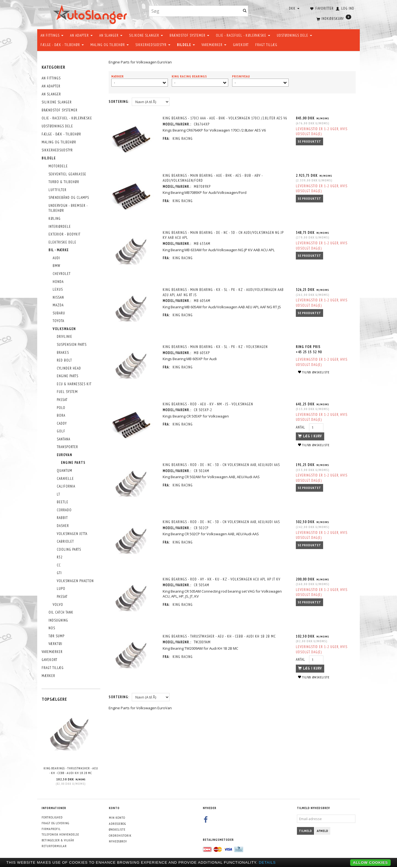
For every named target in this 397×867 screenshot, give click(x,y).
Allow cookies (370, 862)
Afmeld (322, 831)
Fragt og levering (55, 823)
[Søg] (245, 11)
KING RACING (183, 143)
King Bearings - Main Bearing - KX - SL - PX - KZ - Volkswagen (216, 344)
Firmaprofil (51, 829)
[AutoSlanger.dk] (91, 13)
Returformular (54, 846)
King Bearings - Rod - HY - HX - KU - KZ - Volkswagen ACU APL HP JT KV (222, 575)
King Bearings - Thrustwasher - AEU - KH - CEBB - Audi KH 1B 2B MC (71, 770)
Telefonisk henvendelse (60, 834)
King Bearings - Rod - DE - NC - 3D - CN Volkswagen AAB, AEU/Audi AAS (222, 462)
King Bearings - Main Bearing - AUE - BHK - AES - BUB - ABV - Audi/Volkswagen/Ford (213, 178)
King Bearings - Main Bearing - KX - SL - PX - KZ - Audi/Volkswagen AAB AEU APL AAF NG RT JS (224, 291)
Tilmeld (305, 831)
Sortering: (119, 101)
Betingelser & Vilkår (58, 840)
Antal (300, 424)
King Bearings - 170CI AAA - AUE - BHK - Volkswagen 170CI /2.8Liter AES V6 (223, 121)
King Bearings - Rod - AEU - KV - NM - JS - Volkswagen (208, 401)
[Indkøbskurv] (333, 18)
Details (267, 862)
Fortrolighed (52, 817)
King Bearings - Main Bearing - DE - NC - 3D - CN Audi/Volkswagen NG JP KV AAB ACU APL (224, 234)
